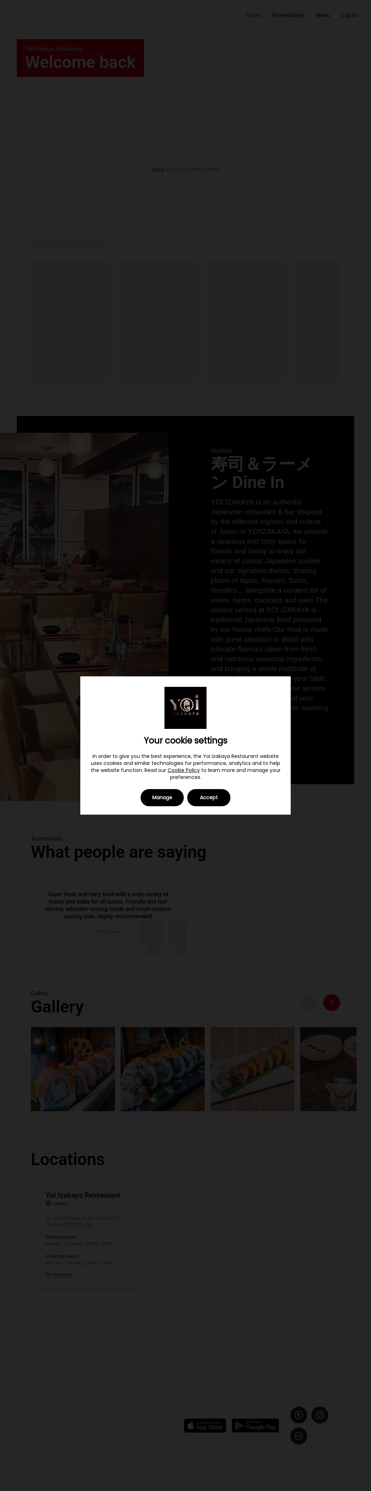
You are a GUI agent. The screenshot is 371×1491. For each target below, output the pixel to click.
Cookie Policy (184, 770)
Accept (209, 797)
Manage (162, 797)
